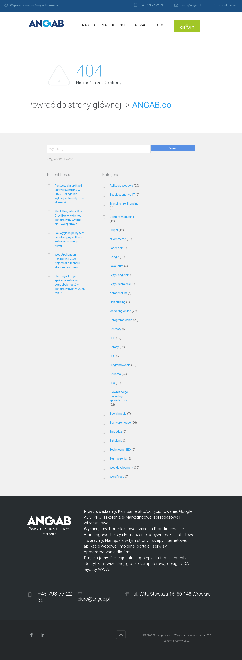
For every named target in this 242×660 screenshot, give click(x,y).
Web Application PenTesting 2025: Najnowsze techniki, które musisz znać (68, 261)
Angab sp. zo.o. (165, 635)
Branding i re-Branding (124, 203)
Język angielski (119, 275)
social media (227, 5)
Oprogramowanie (121, 320)
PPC (112, 356)
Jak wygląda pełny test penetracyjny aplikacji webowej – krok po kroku (69, 239)
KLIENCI (118, 25)
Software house (120, 422)
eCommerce (118, 239)
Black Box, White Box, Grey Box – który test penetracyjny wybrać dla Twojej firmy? (69, 218)
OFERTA (100, 25)
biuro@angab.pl (191, 5)
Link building (117, 302)
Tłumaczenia (118, 458)
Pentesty (115, 329)
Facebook (116, 248)
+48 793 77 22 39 (151, 5)
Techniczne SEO (120, 449)
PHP (112, 338)
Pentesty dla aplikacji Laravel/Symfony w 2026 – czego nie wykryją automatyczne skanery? (69, 194)
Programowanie (120, 365)
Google (114, 257)
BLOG (160, 25)
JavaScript (116, 266)
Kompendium (118, 293)
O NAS (84, 25)
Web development (121, 467)
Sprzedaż (116, 431)
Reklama (115, 374)
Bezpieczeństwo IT (122, 194)
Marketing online (120, 311)
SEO (112, 383)
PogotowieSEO (181, 640)
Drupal (114, 230)
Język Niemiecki (120, 284)
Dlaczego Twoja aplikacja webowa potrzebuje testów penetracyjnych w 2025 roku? (70, 284)
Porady (114, 347)
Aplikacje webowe (121, 185)
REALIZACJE (140, 25)
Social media (118, 413)
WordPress (117, 476)
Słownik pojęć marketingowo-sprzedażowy (120, 396)
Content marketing (122, 217)
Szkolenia (116, 440)
